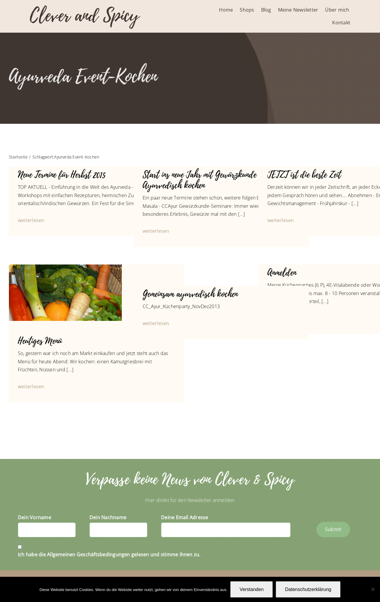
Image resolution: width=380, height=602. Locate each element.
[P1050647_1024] (65, 267)
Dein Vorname (34, 517)
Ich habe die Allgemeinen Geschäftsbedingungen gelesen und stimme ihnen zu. (109, 554)
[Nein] (373, 589)
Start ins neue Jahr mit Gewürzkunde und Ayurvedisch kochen (206, 180)
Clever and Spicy (84, 15)
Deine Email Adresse (184, 517)
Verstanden (251, 589)
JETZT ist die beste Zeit (304, 174)
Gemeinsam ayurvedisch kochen (190, 294)
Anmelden (281, 272)
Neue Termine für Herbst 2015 (61, 174)
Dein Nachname (107, 517)
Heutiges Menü (40, 341)
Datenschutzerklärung (308, 589)
